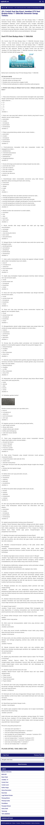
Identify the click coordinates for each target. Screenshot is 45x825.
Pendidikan (5, 803)
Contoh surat (5, 785)
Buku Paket (5, 777)
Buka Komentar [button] (22, 764)
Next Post (6, 755)
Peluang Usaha (6, 800)
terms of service (36, 823)
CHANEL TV (5, 779)
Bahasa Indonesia (6, 772)
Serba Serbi (5, 808)
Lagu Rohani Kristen (7, 795)
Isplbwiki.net (5, 1)
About (13, 823)
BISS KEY (4, 774)
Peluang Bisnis (6, 798)
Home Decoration (6, 790)
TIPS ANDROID (6, 814)
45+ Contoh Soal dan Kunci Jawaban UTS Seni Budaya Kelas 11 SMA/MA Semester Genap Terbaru (21, 13)
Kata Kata (4, 793)
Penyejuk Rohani (6, 806)
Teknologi (4, 811)
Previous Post (38, 755)
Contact (18, 823)
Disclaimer (28, 823)
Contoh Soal (5, 782)
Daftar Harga (5, 787)
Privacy (23, 823)
